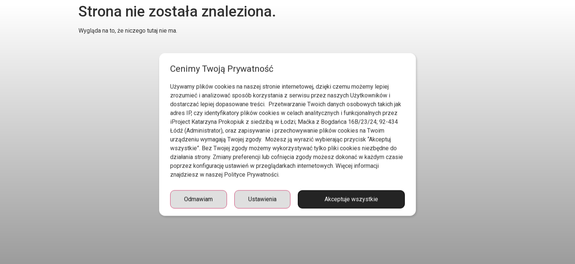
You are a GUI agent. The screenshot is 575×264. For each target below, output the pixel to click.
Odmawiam (198, 207)
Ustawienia (262, 207)
